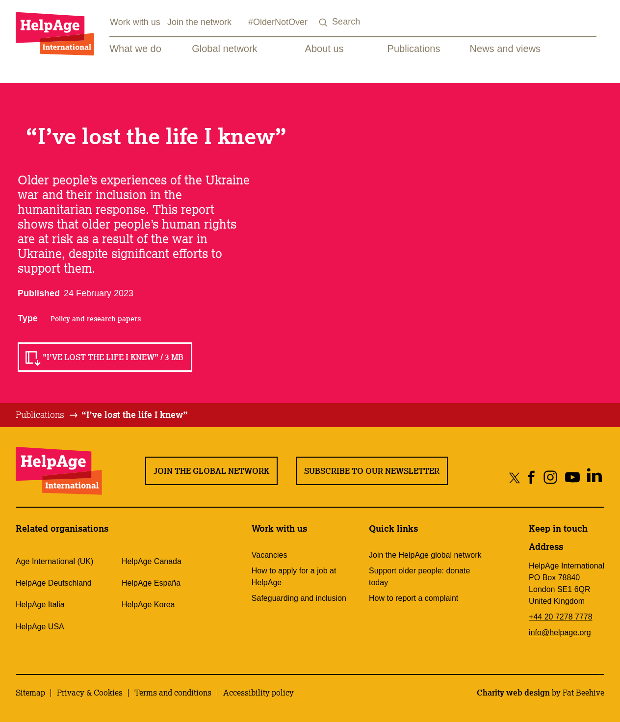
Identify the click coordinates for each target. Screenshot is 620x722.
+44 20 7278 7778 (560, 617)
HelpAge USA (40, 626)
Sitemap (30, 692)
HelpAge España (151, 583)
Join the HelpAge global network (425, 555)
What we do (135, 48)
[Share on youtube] (572, 477)
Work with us (135, 22)
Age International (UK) (54, 561)
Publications (414, 48)
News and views (505, 48)
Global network (224, 48)
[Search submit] (323, 23)
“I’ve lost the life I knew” (134, 414)
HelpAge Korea (148, 604)
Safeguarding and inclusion (299, 598)
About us (324, 48)
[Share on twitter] (515, 477)
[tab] (47, 415)
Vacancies (269, 555)
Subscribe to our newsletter (371, 470)
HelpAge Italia (40, 604)
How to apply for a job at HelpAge (294, 577)
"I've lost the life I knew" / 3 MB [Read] (113, 357)
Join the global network (211, 470)
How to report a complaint (413, 598)
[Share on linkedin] (594, 477)
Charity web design (513, 692)
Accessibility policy (258, 692)
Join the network (199, 22)
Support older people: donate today (419, 577)
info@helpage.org (560, 632)
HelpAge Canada (151, 561)
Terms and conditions (172, 692)
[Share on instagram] (550, 477)
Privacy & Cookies (90, 692)
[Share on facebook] (531, 477)
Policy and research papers (96, 319)
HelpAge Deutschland (54, 583)
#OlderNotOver (278, 22)
